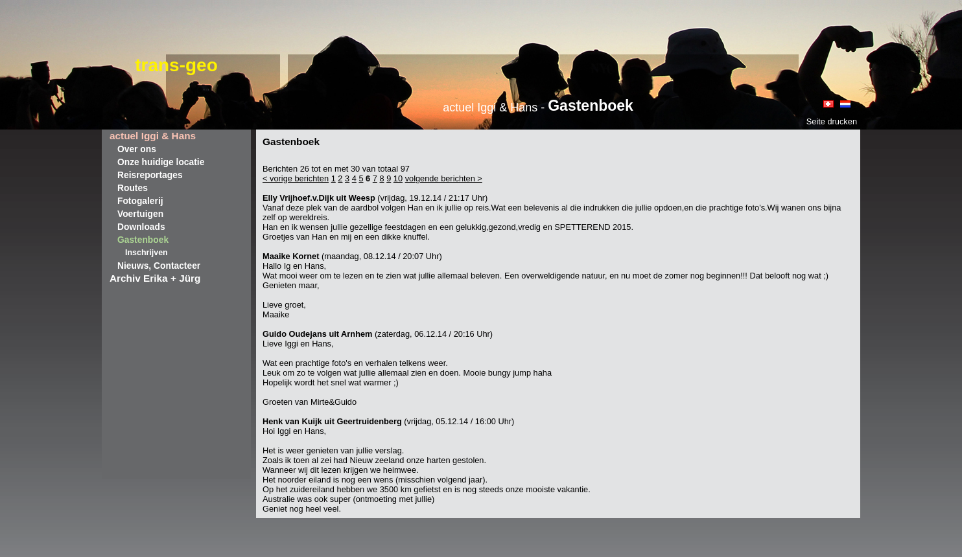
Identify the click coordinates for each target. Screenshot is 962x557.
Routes (132, 188)
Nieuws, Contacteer (158, 265)
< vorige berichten (296, 178)
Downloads (141, 227)
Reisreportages (150, 175)
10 (398, 178)
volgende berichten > (443, 178)
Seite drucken (831, 121)
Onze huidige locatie (160, 162)
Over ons (136, 149)
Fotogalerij (140, 201)
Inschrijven (146, 252)
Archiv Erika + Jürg (155, 278)
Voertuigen (140, 214)
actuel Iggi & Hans (153, 135)
